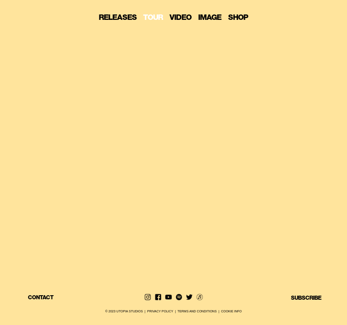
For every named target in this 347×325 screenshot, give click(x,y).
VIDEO (183, 17)
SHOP (238, 17)
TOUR (156, 17)
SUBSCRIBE (306, 297)
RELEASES (120, 17)
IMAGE (212, 17)
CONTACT (41, 297)
